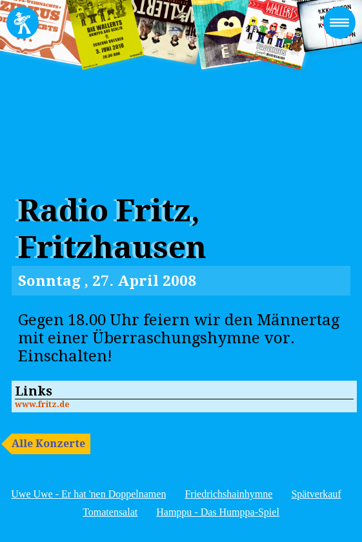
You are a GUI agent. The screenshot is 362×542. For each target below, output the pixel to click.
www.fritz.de (42, 404)
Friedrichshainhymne (228, 493)
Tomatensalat (110, 512)
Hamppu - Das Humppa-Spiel (217, 512)
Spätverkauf (316, 493)
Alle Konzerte (48, 443)
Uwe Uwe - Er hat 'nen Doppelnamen (88, 493)
